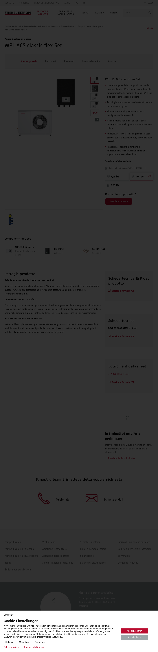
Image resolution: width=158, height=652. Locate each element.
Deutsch (9, 615)
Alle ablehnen (134, 637)
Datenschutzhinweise (34, 647)
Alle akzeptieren (134, 631)
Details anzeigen (11, 647)
